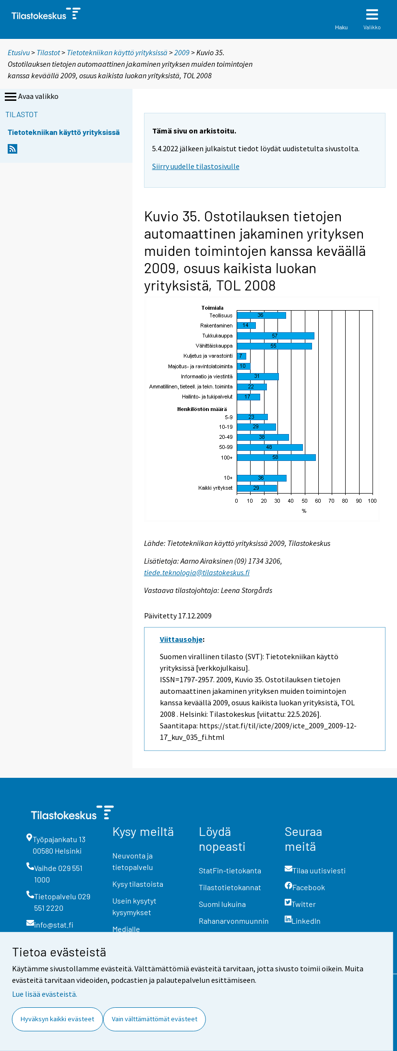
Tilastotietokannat (230, 887)
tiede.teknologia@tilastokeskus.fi (197, 572)
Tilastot (48, 52)
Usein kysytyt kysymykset (134, 906)
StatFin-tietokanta (230, 870)
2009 (182, 52)
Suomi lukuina (222, 903)
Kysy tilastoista (137, 883)
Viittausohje (181, 639)
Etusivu (19, 52)
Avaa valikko (31, 97)
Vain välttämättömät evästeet (154, 1019)
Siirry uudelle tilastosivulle (196, 166)
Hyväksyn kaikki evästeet (57, 1019)
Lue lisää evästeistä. (44, 994)
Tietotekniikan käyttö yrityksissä (118, 52)
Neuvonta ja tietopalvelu (132, 861)
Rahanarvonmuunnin (234, 920)
